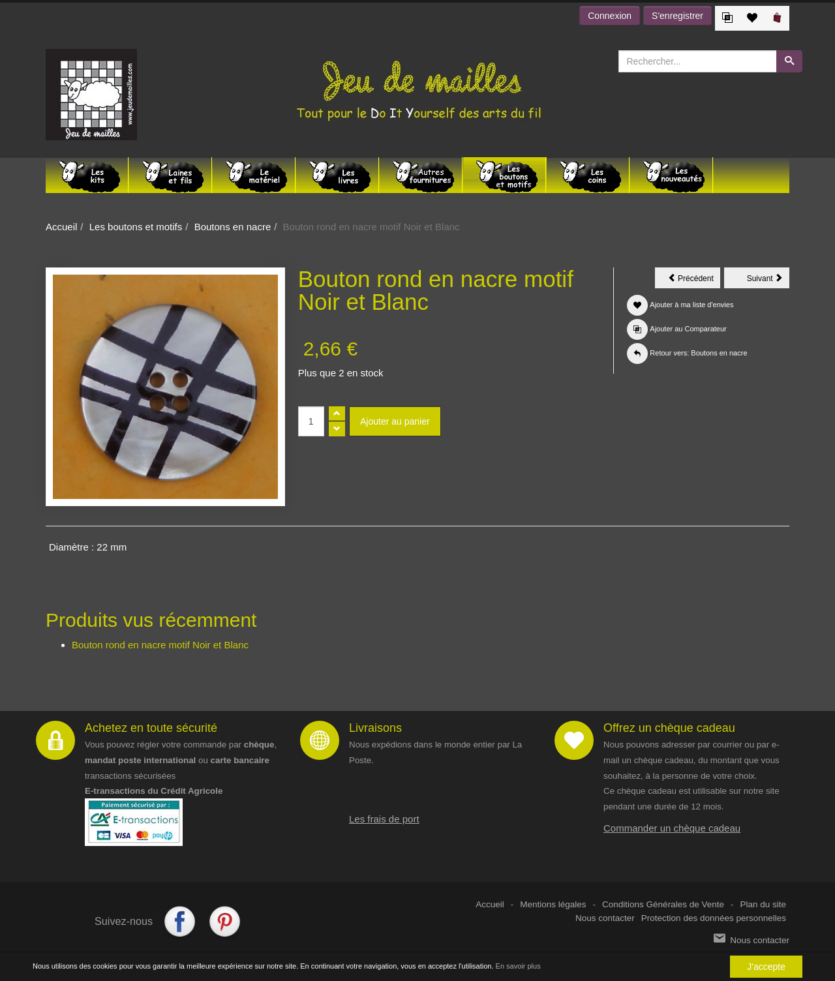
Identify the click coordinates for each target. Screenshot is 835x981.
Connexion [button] (609, 15)
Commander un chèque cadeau (671, 828)
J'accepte (766, 966)
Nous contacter (605, 918)
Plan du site (763, 904)
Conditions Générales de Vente (663, 904)
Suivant (768, 280)
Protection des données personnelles (713, 918)
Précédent (694, 280)
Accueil (61, 226)
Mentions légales (553, 904)
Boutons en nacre (232, 226)
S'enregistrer (677, 15)
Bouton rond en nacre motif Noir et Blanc (160, 644)
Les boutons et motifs (136, 226)
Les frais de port (384, 818)
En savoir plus (518, 966)
